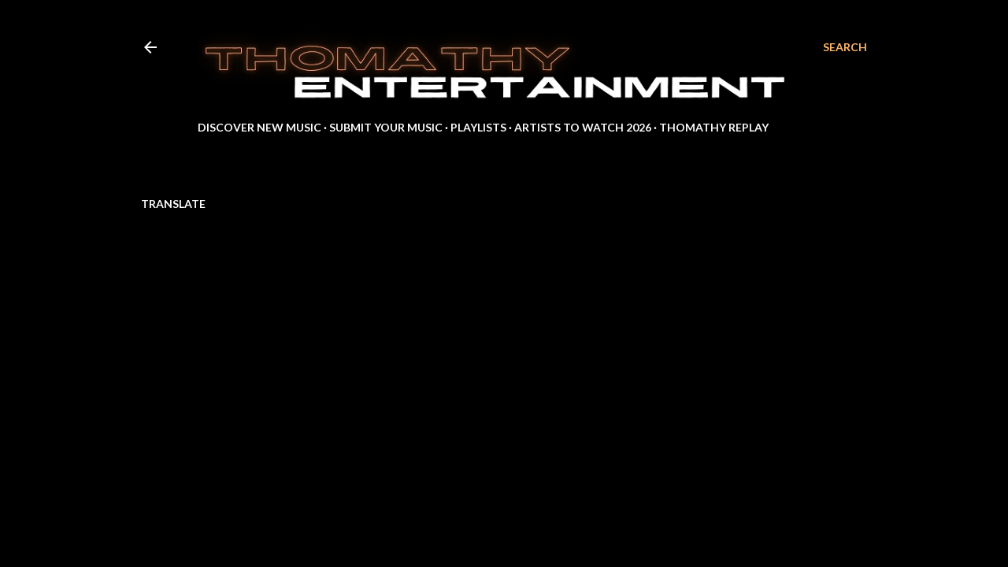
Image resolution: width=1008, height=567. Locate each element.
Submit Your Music (386, 127)
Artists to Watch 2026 (582, 127)
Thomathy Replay (714, 127)
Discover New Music (259, 127)
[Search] (845, 47)
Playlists (478, 127)
